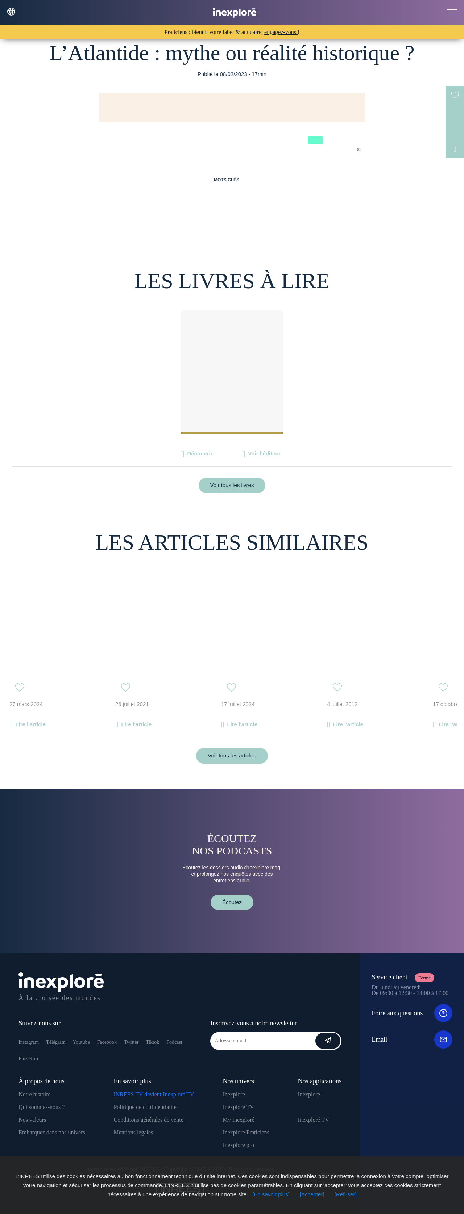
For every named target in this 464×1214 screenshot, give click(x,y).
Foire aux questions (412, 1013)
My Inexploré (238, 1120)
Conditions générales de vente (148, 1120)
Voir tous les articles (232, 755)
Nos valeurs (32, 1120)
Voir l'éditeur (264, 453)
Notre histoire (34, 1094)
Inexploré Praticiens (246, 1132)
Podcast (174, 1042)
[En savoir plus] (271, 1194)
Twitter (131, 1042)
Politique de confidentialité (144, 1107)
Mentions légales (133, 1132)
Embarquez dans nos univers (51, 1132)
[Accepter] (312, 1194)
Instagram (28, 1042)
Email (412, 1039)
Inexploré (234, 1094)
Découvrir (199, 453)
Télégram (56, 1042)
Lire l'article (30, 724)
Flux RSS (28, 1058)
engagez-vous (281, 32)
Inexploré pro (238, 1145)
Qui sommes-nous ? (41, 1107)
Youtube (81, 1042)
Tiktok (152, 1042)
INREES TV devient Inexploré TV (153, 1094)
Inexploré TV (238, 1107)
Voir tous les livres (232, 485)
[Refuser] (346, 1194)
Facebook (107, 1042)
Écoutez (232, 902)
